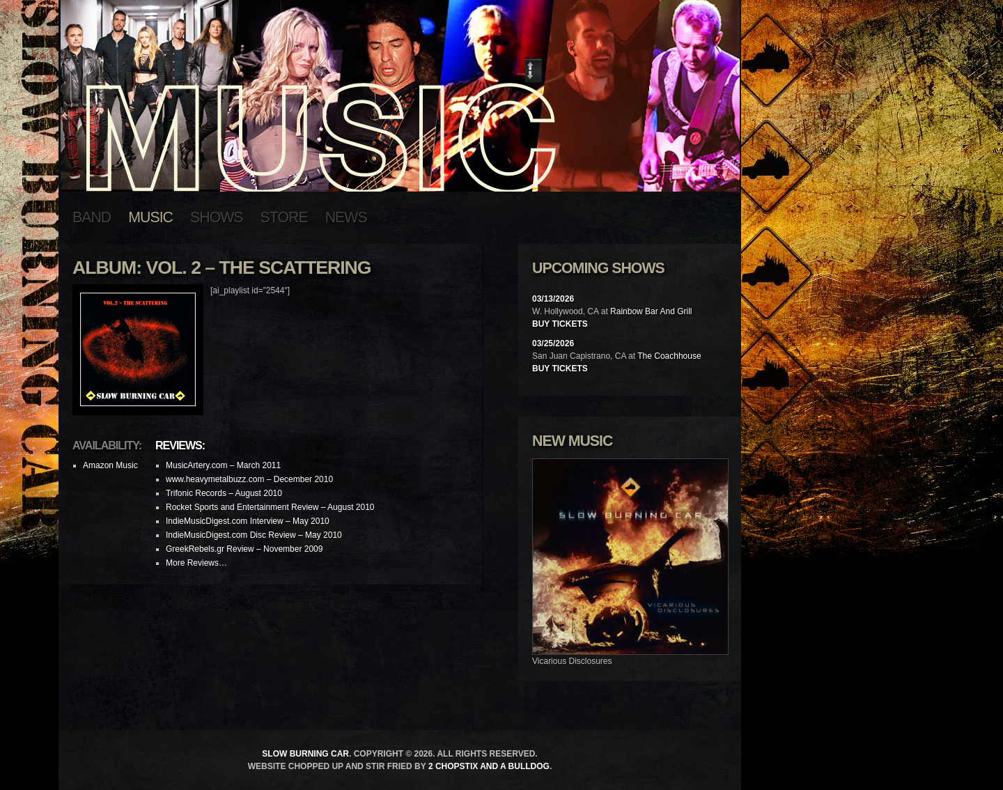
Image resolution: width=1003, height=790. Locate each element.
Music (150, 217)
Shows (216, 217)
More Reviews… (196, 563)
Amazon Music (110, 465)
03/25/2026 (553, 343)
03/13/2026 (553, 299)
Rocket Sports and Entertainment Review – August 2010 (270, 507)
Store (284, 217)
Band (91, 217)
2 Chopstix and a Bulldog (489, 766)
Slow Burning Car (305, 754)
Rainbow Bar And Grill (651, 311)
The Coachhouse (669, 356)
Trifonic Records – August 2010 (224, 493)
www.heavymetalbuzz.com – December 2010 (249, 479)
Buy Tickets (560, 324)
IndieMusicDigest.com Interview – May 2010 (247, 521)
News (346, 217)
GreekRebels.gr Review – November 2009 (244, 549)
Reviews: (180, 445)
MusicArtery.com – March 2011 (223, 465)
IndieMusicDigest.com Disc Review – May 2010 (254, 535)
